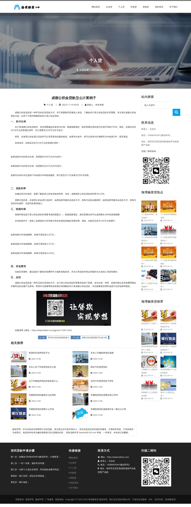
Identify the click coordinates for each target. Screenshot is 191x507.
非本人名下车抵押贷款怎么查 (42, 366)
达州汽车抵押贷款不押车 (102, 380)
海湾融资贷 (97, 69)
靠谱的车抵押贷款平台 (39, 352)
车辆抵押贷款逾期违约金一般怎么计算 (108, 409)
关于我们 (173, 6)
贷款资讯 (159, 6)
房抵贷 (146, 6)
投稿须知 (59, 499)
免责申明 (29, 499)
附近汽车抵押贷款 (99, 366)
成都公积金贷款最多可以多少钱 (94, 338)
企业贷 (109, 6)
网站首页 (96, 6)
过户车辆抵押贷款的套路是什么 (43, 380)
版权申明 (39, 499)
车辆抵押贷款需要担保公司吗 (104, 394)
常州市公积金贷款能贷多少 (58, 338)
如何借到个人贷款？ (149, 316)
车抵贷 (133, 6)
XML (150, 499)
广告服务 (49, 499)
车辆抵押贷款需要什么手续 (41, 409)
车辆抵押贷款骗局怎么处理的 (42, 394)
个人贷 (121, 6)
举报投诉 (19, 499)
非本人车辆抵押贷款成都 (102, 352)
